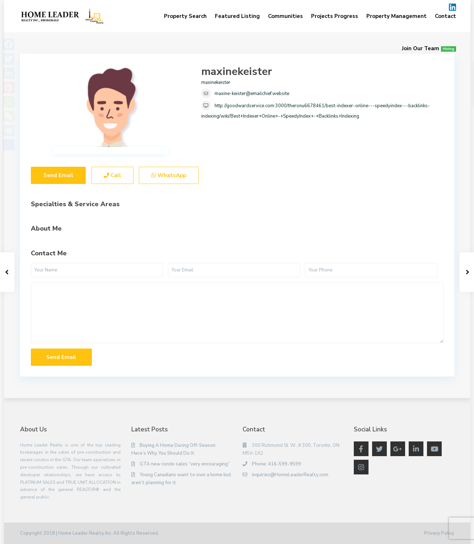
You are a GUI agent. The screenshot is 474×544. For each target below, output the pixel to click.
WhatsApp (168, 175)
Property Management (396, 16)
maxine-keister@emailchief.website (252, 93)
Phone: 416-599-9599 (276, 464)
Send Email (58, 175)
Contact (445, 16)
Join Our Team (429, 48)
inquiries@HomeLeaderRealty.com (290, 475)
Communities (285, 16)
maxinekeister (236, 71)
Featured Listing (237, 16)
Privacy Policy (439, 533)
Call (112, 175)
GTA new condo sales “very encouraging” (185, 464)
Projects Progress (334, 16)
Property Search (185, 16)
